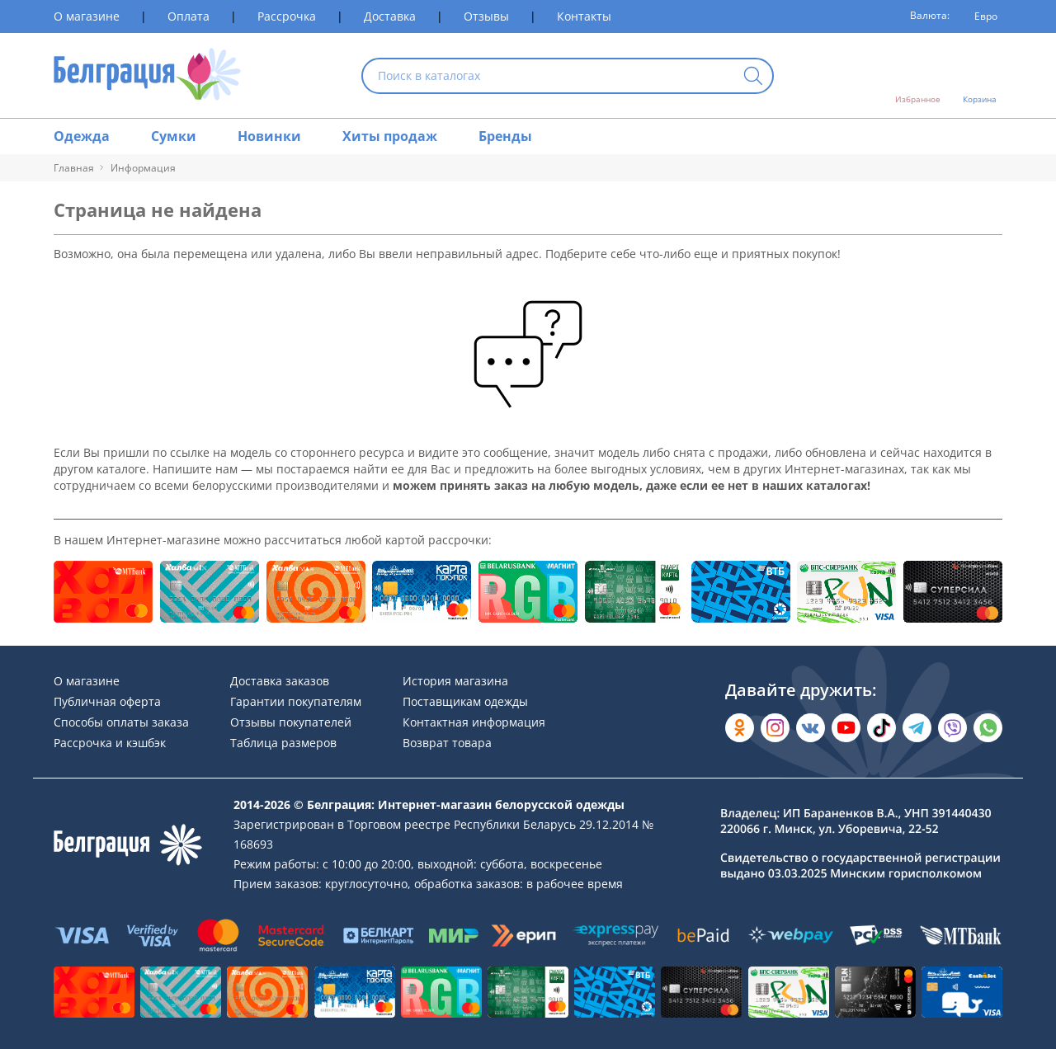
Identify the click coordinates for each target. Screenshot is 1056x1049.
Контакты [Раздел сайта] (584, 16)
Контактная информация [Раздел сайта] (474, 722)
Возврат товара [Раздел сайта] (447, 742)
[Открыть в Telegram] (917, 727)
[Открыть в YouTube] (846, 727)
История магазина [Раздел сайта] (455, 681)
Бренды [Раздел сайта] (505, 136)
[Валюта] (980, 16)
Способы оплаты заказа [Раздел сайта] (121, 722)
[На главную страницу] (147, 75)
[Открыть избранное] (917, 76)
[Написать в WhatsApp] (988, 727)
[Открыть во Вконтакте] (810, 727)
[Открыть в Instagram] (775, 727)
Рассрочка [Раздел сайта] (286, 16)
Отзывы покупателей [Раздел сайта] (290, 722)
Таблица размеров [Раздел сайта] (283, 742)
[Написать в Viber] (952, 727)
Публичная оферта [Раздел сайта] (107, 701)
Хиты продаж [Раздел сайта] (389, 136)
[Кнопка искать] (753, 77)
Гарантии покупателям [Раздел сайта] (295, 701)
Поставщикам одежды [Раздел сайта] (465, 701)
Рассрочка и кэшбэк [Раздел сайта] (110, 742)
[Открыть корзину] (979, 76)
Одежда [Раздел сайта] (82, 136)
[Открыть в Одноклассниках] (739, 727)
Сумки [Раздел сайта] (173, 136)
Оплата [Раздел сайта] (188, 16)
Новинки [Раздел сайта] (269, 136)
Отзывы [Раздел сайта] (486, 16)
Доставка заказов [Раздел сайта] (279, 681)
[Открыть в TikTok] (881, 727)
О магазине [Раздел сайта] (87, 16)
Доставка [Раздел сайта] (390, 16)
